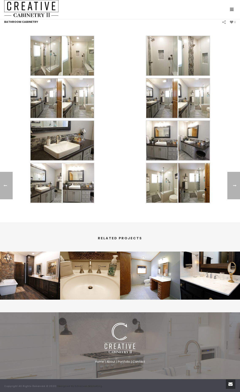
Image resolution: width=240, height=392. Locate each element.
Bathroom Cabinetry (21, 22)
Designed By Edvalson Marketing (79, 386)
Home (99, 362)
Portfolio (124, 362)
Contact (139, 362)
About (111, 362)
